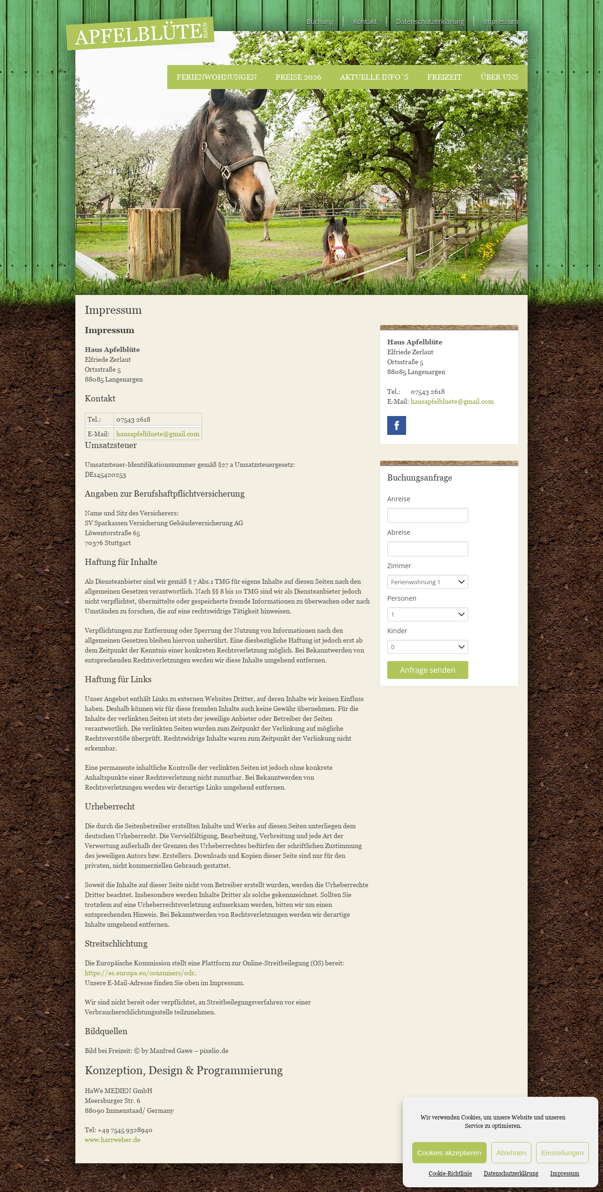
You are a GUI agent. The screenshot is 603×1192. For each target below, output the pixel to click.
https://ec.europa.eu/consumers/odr (140, 973)
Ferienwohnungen (217, 77)
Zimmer (399, 565)
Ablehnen (511, 1153)
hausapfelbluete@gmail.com (157, 434)
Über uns (499, 77)
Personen (401, 598)
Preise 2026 (298, 77)
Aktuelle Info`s (374, 77)
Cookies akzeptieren (449, 1153)
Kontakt (365, 21)
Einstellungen (562, 1153)
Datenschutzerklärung (511, 1173)
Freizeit (444, 77)
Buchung (320, 21)
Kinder (397, 630)
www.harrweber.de (112, 1139)
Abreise (398, 532)
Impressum (564, 1173)
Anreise (398, 498)
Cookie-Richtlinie (450, 1173)
